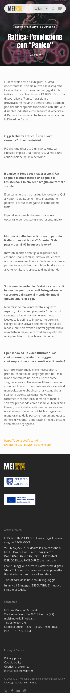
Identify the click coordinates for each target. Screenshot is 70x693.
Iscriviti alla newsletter (18, 671)
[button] (60, 8)
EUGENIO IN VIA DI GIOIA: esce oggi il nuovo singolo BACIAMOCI (33, 540)
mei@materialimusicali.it (19, 618)
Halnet (33, 682)
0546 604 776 (18, 623)
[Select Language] (40, 8)
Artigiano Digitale (17, 682)
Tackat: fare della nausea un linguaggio (30, 580)
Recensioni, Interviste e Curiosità (35, 26)
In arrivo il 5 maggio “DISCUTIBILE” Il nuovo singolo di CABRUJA (32, 588)
